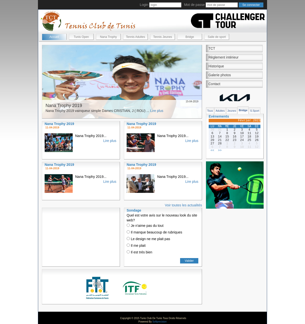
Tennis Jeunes (162, 37)
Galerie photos (219, 75)
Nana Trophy (108, 37)
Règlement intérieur (223, 57)
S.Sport (254, 110)
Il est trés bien (139, 252)
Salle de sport (217, 37)
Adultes (220, 110)
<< (212, 150)
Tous (210, 110)
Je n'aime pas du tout (145, 226)
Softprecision (159, 321)
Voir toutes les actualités (183, 205)
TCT (211, 48)
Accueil (54, 37)
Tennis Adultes (135, 37)
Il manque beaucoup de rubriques (154, 232)
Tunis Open (81, 37)
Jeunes (231, 110)
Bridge (190, 37)
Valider (189, 260)
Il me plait (136, 245)
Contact (214, 84)
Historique (216, 66)
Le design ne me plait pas (148, 239)
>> (219, 150)
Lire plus (156, 111)
